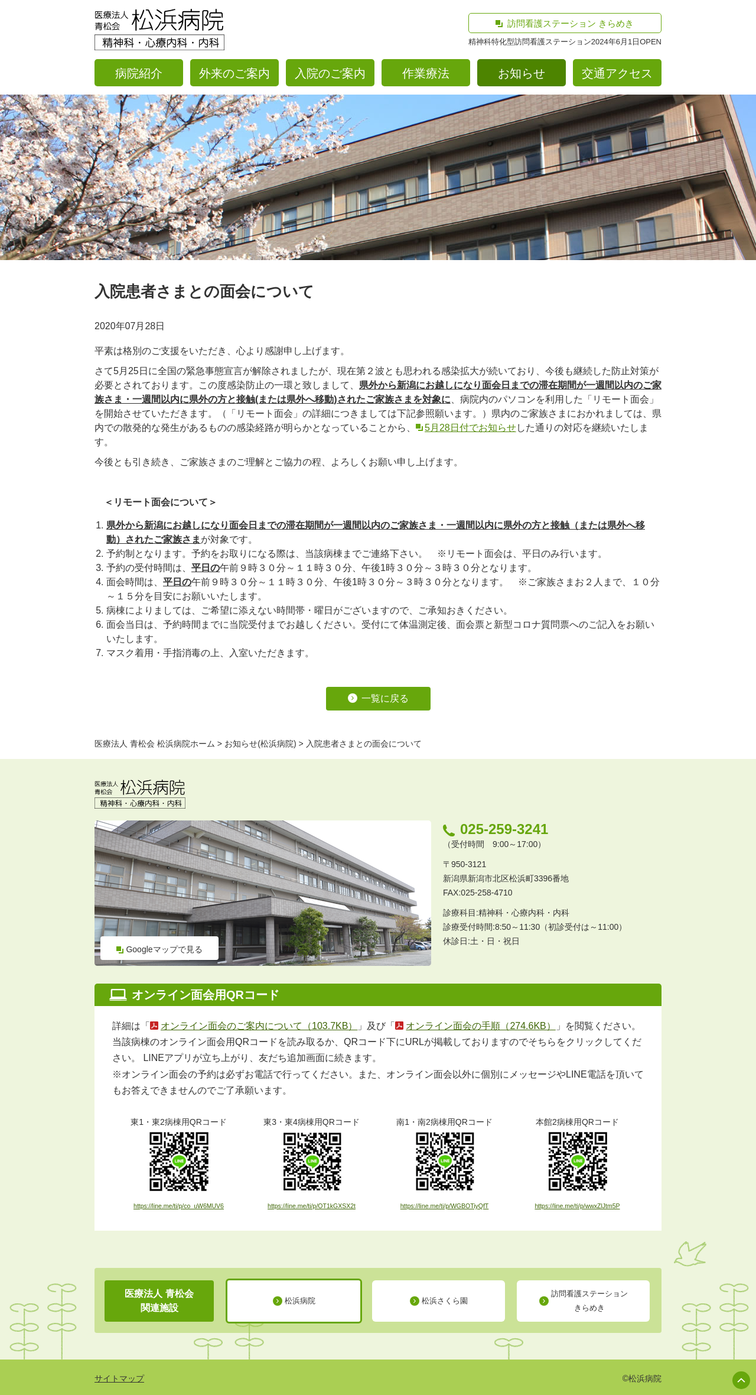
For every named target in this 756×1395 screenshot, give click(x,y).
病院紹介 (138, 73)
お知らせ (521, 73)
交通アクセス (617, 73)
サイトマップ (119, 1378)
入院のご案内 (330, 73)
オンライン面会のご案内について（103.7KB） (259, 1026)
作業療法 (425, 73)
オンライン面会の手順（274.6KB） (480, 1026)
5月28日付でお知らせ (470, 428)
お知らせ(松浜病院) (260, 743)
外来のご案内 (234, 73)
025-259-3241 (504, 829)
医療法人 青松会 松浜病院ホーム (154, 743)
